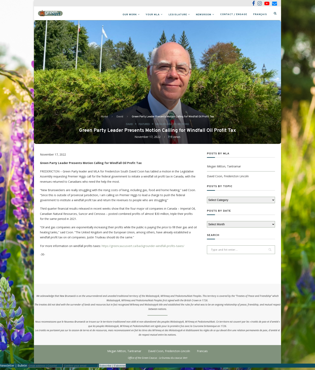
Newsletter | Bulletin (13, 368)
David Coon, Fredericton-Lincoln (169, 353)
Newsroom (203, 14)
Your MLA (153, 14)
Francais (202, 353)
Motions (185, 126)
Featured (143, 126)
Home (104, 118)
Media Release (164, 126)
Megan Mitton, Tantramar (224, 169)
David (120, 118)
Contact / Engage (233, 14)
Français (260, 14)
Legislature (178, 14)
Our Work (130, 14)
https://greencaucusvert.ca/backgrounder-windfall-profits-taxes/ (143, 248)
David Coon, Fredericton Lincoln (228, 178)
